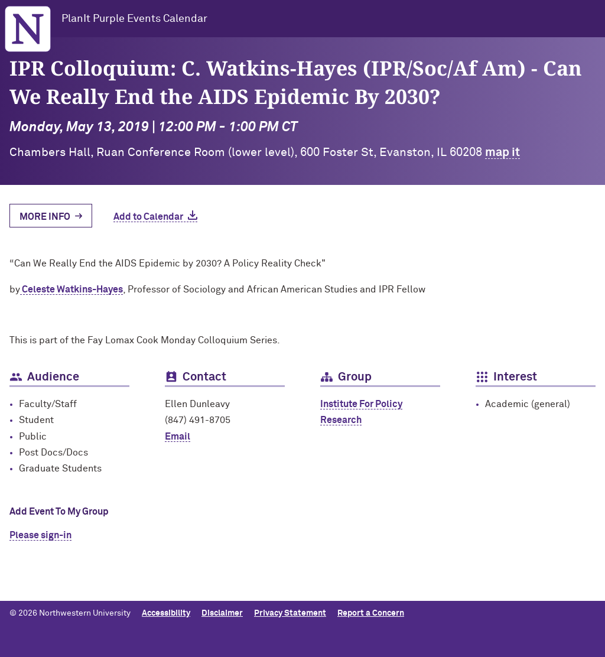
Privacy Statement (290, 613)
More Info (44, 217)
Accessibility (166, 613)
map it (502, 152)
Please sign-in (40, 535)
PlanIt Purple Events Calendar (134, 19)
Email (177, 436)
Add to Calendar (148, 217)
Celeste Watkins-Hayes (71, 289)
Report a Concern (370, 613)
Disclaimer (222, 613)
